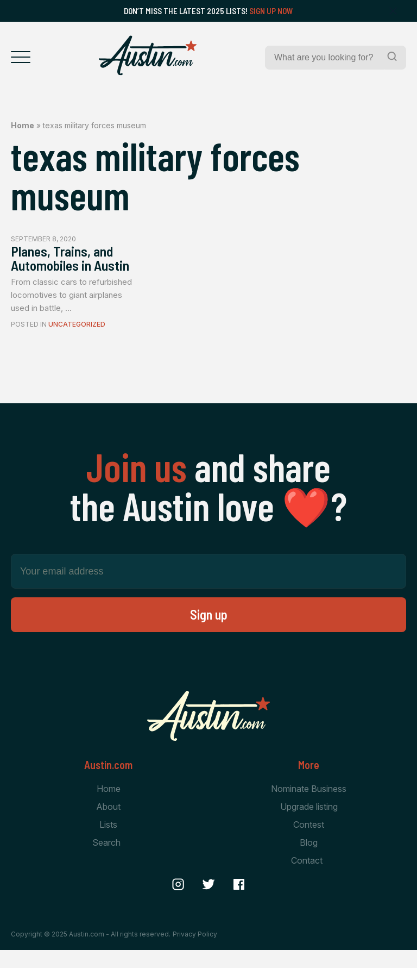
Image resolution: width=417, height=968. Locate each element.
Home (22, 125)
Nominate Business (308, 806)
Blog (309, 860)
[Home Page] (148, 55)
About (108, 824)
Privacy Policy (195, 951)
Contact (307, 879)
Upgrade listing (309, 824)
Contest (308, 843)
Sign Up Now (271, 11)
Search (106, 860)
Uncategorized (76, 342)
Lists (108, 843)
